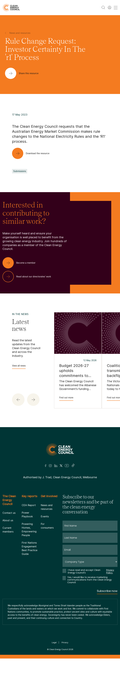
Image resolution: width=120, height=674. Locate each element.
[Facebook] (45, 465)
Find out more (66, 398)
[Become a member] (21, 262)
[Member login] (109, 7)
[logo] (11, 7)
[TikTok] (73, 465)
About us (7, 520)
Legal (54, 642)
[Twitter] (61, 465)
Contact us (8, 512)
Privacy (65, 642)
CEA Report (29, 505)
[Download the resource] (33, 153)
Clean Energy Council (58, 649)
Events (45, 516)
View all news (19, 366)
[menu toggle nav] (116, 7)
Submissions (19, 171)
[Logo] (60, 449)
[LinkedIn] (55, 465)
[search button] (103, 7)
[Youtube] (67, 465)
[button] (18, 399)
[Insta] (50, 465)
